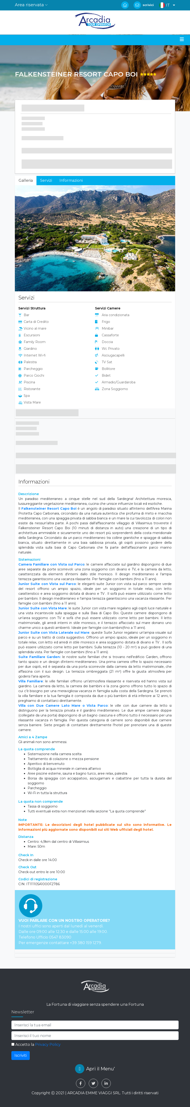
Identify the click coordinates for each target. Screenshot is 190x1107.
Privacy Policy (48, 1044)
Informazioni (71, 180)
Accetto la (36, 1044)
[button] (166, 5)
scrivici (148, 5)
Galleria (26, 180)
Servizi (46, 180)
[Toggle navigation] (182, 39)
